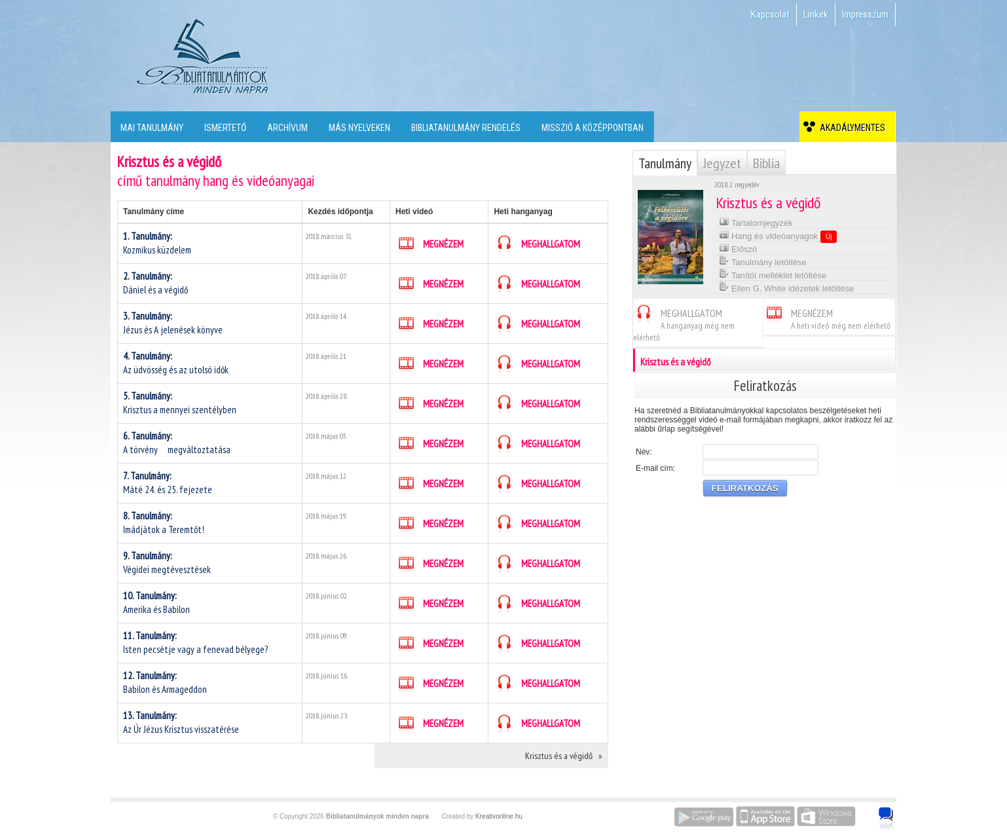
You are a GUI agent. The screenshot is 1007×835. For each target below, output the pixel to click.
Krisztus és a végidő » (563, 756)
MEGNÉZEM (429, 244)
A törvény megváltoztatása (180, 443)
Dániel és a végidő (155, 283)
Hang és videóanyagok (778, 236)
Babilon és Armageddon (165, 682)
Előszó (738, 248)
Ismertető (225, 127)
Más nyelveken (359, 127)
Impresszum (865, 14)
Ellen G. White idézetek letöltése (786, 287)
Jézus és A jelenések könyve (173, 323)
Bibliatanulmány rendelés (466, 127)
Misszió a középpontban (592, 127)
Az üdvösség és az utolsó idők (176, 363)
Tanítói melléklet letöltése (773, 274)
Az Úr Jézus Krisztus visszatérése (181, 722)
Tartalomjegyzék (756, 221)
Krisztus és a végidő (764, 360)
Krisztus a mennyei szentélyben (179, 403)
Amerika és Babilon (156, 602)
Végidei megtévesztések (167, 562)
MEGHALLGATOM (537, 244)
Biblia (766, 163)
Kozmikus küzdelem (157, 243)
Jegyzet (722, 163)
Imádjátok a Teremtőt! (163, 523)
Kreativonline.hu (498, 816)
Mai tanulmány (151, 127)
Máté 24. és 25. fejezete (167, 483)
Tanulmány (664, 163)
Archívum (287, 127)
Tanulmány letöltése (763, 261)
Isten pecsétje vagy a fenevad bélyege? (195, 642)
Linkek (815, 14)
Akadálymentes (850, 127)
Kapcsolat (770, 14)
